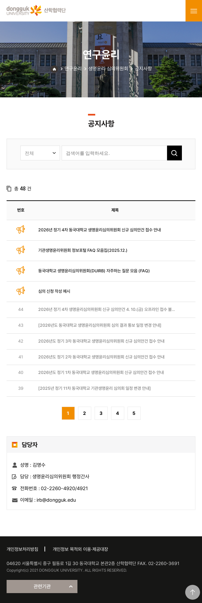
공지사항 (143, 69)
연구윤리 (73, 69)
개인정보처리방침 (22, 549)
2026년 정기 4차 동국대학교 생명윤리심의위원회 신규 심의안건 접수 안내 (99, 229)
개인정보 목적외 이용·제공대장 (80, 549)
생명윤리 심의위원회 (108, 69)
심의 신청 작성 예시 (54, 291)
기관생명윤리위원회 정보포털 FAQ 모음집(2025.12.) (83, 250)
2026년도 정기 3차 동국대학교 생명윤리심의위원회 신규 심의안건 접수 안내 (101, 341)
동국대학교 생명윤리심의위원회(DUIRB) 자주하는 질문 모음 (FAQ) (94, 270)
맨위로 (192, 592)
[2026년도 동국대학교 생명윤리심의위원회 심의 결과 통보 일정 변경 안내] (99, 325)
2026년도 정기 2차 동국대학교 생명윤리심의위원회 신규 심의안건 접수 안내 (101, 356)
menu (193, 11)
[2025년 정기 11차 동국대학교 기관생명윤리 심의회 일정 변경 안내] (94, 388)
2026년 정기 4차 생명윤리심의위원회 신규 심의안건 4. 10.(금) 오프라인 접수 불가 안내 (106, 310)
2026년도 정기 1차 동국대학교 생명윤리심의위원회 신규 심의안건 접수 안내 (101, 372)
